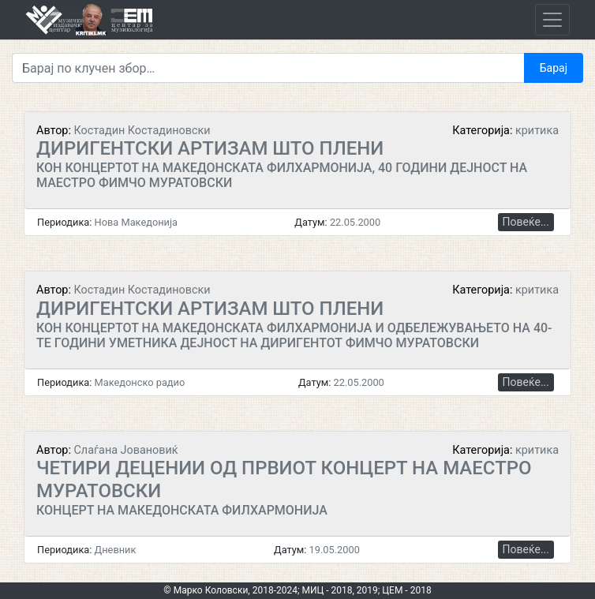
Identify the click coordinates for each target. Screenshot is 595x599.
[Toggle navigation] (552, 20)
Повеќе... (526, 221)
